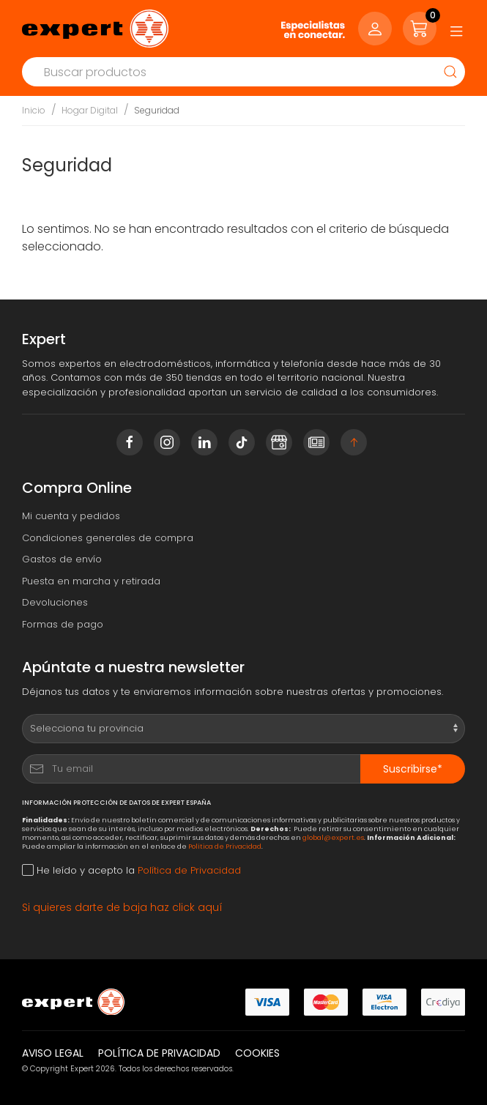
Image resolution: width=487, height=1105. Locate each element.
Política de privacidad (159, 1053)
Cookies (257, 1053)
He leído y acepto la (131, 870)
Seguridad (156, 110)
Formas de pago (62, 624)
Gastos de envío (62, 559)
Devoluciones (55, 602)
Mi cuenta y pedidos (71, 516)
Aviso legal (52, 1053)
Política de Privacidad (224, 846)
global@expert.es (333, 837)
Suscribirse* (412, 769)
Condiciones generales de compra (107, 538)
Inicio (33, 110)
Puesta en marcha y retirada (91, 581)
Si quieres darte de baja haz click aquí (122, 907)
